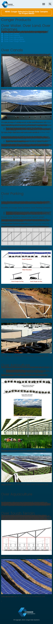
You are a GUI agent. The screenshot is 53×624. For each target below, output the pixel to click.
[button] (43, 4)
